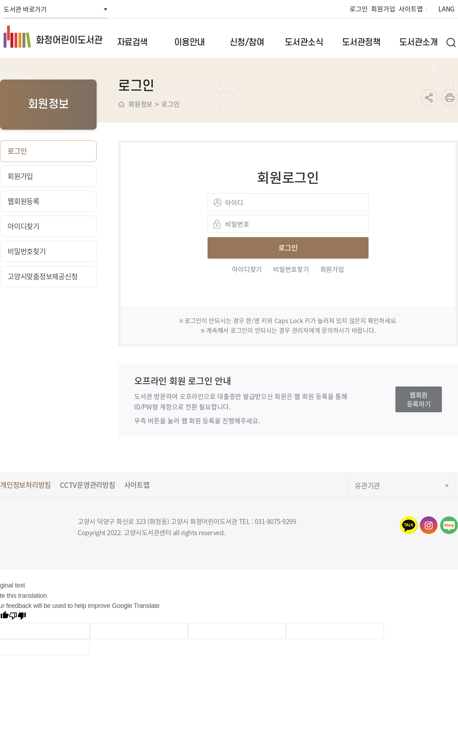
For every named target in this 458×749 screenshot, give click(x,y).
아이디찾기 (247, 269)
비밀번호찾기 (291, 269)
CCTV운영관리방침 (87, 485)
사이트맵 (411, 8)
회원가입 (383, 8)
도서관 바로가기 (25, 9)
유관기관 (367, 485)
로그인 (358, 8)
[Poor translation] (17, 617)
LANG (446, 8)
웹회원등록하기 (419, 399)
